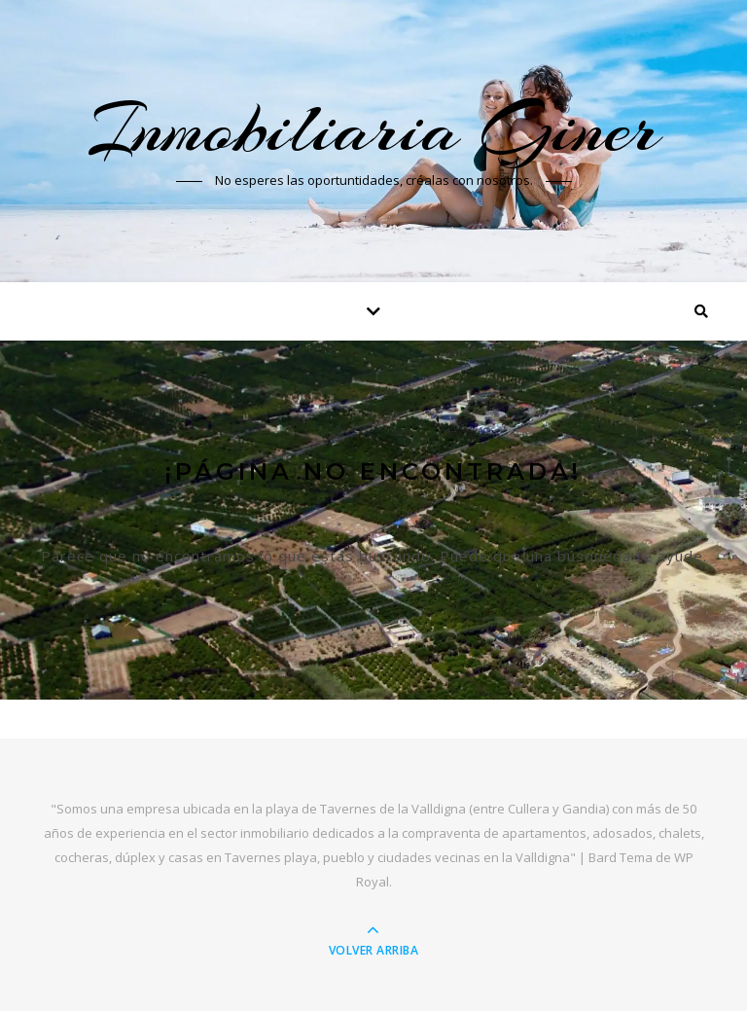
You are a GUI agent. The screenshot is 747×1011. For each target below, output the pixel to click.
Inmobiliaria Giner (373, 128)
